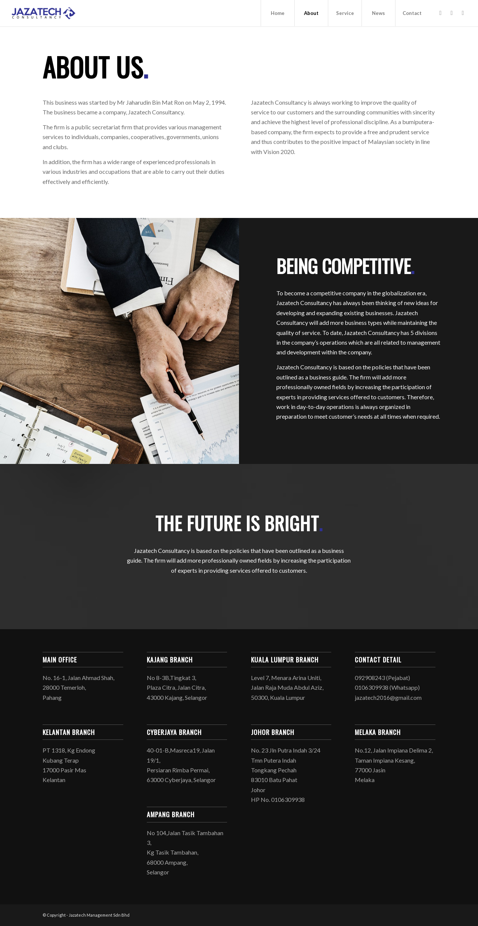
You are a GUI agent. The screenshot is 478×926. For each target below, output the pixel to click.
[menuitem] (277, 13)
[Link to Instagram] (451, 12)
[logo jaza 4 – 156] (44, 13)
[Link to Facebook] (440, 12)
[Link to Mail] (462, 12)
